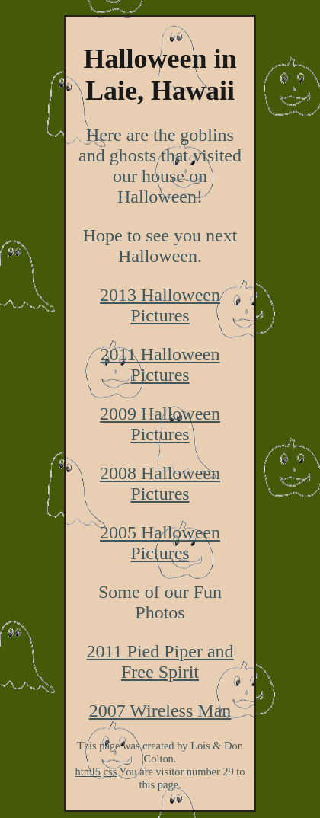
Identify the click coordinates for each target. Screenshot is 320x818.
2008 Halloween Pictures (160, 483)
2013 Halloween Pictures (160, 305)
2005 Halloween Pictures (160, 542)
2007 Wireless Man (160, 711)
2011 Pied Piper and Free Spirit (159, 661)
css (110, 771)
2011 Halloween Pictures (159, 364)
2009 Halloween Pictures (160, 424)
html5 (88, 771)
